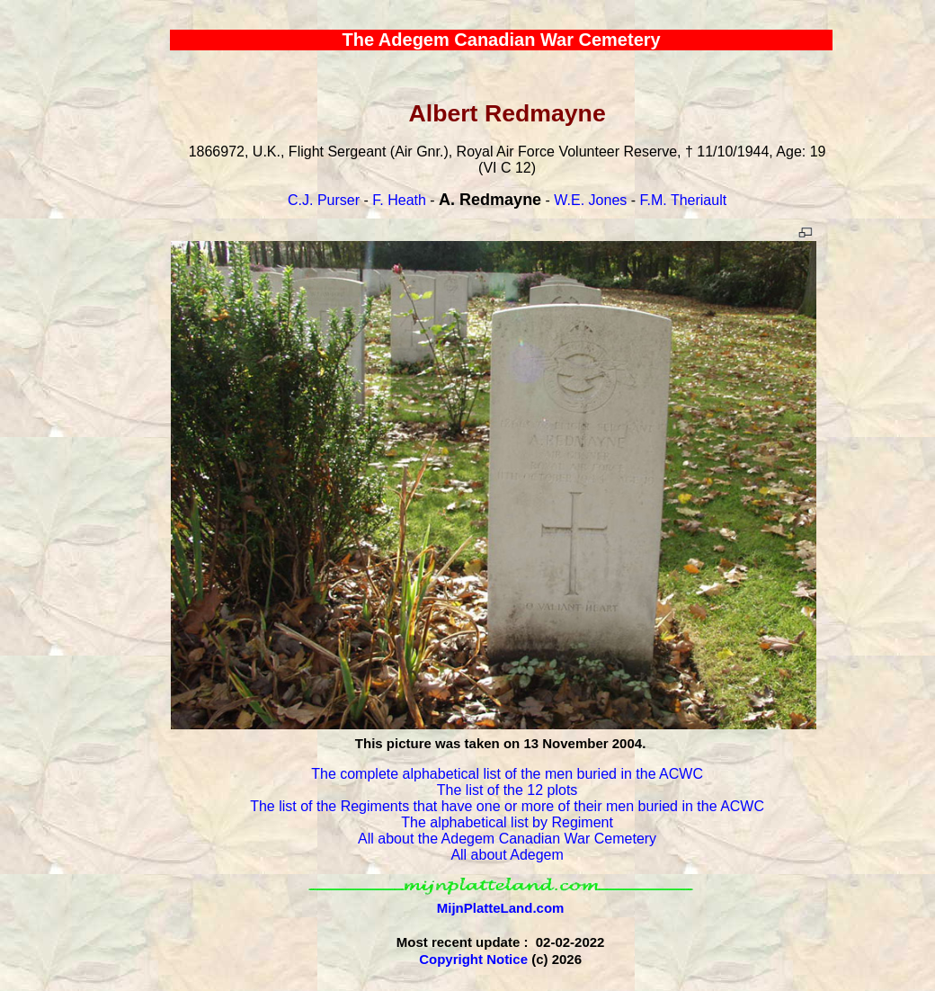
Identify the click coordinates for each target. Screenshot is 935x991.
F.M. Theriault (683, 200)
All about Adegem (506, 854)
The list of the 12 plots (507, 790)
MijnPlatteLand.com (501, 907)
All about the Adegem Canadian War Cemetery (507, 838)
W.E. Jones (590, 200)
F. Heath (399, 200)
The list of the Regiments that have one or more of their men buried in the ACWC (507, 806)
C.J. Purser (324, 200)
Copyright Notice (473, 959)
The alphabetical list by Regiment (507, 822)
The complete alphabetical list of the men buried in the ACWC (507, 773)
